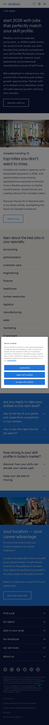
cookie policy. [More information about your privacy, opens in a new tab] (11, 360)
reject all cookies (24, 374)
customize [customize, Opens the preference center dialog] (24, 367)
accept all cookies (24, 382)
